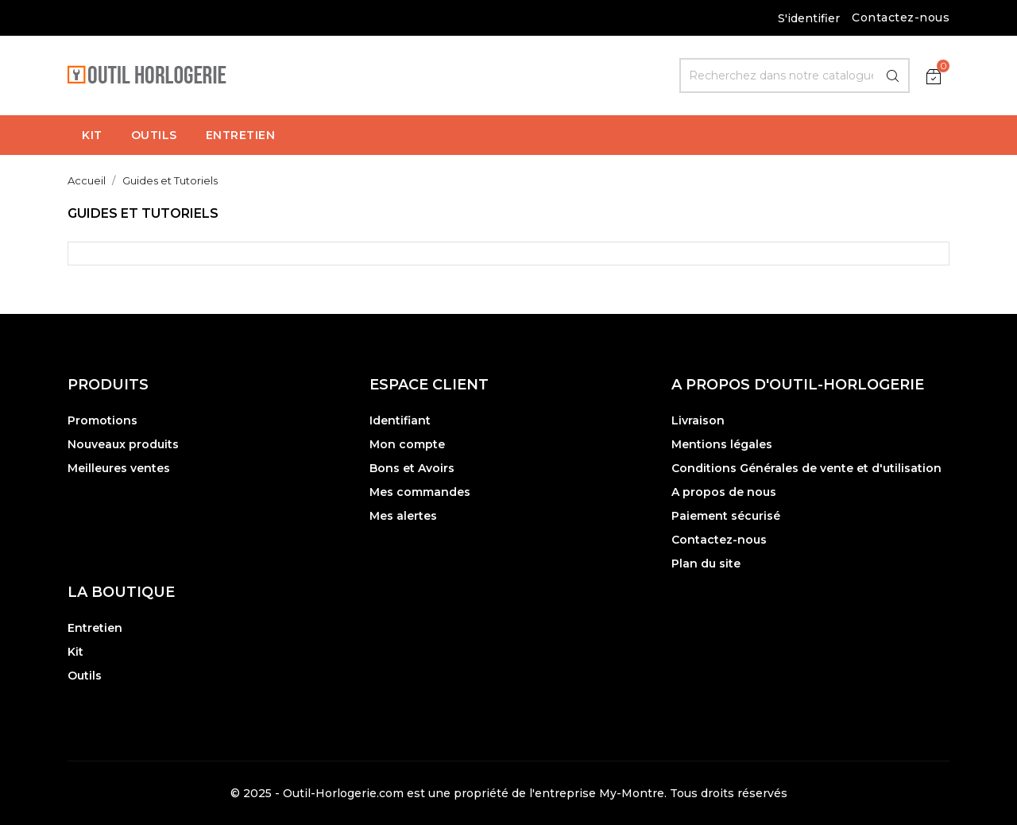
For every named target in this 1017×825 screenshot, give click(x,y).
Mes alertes (403, 516)
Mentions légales (721, 444)
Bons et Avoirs (411, 468)
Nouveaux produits (123, 444)
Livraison (698, 420)
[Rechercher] (794, 75)
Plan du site (706, 563)
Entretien (95, 628)
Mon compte (407, 444)
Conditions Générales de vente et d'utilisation (806, 468)
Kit (75, 652)
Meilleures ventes (119, 468)
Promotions (102, 420)
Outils (85, 675)
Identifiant (400, 420)
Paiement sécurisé (725, 516)
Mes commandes (419, 492)
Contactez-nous (900, 17)
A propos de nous (723, 492)
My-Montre (631, 793)
